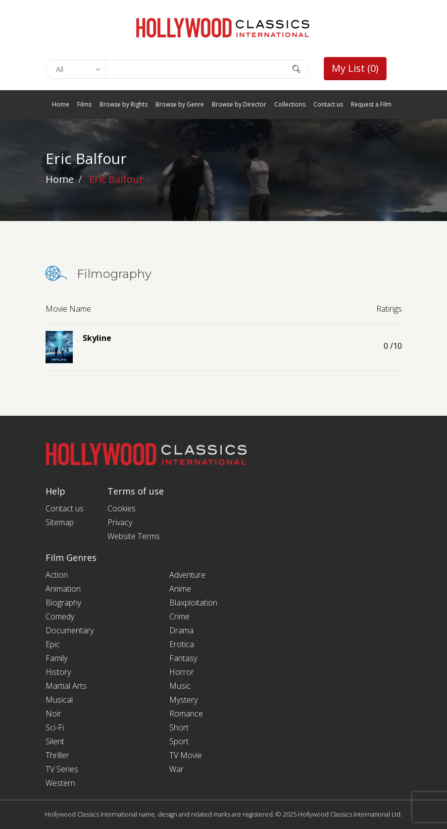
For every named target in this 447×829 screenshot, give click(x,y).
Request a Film (371, 104)
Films (84, 104)
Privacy (119, 522)
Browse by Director (239, 104)
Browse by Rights (123, 104)
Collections (289, 104)
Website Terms (133, 536)
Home (60, 104)
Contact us (328, 104)
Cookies (121, 508)
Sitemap (60, 522)
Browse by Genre (179, 104)
